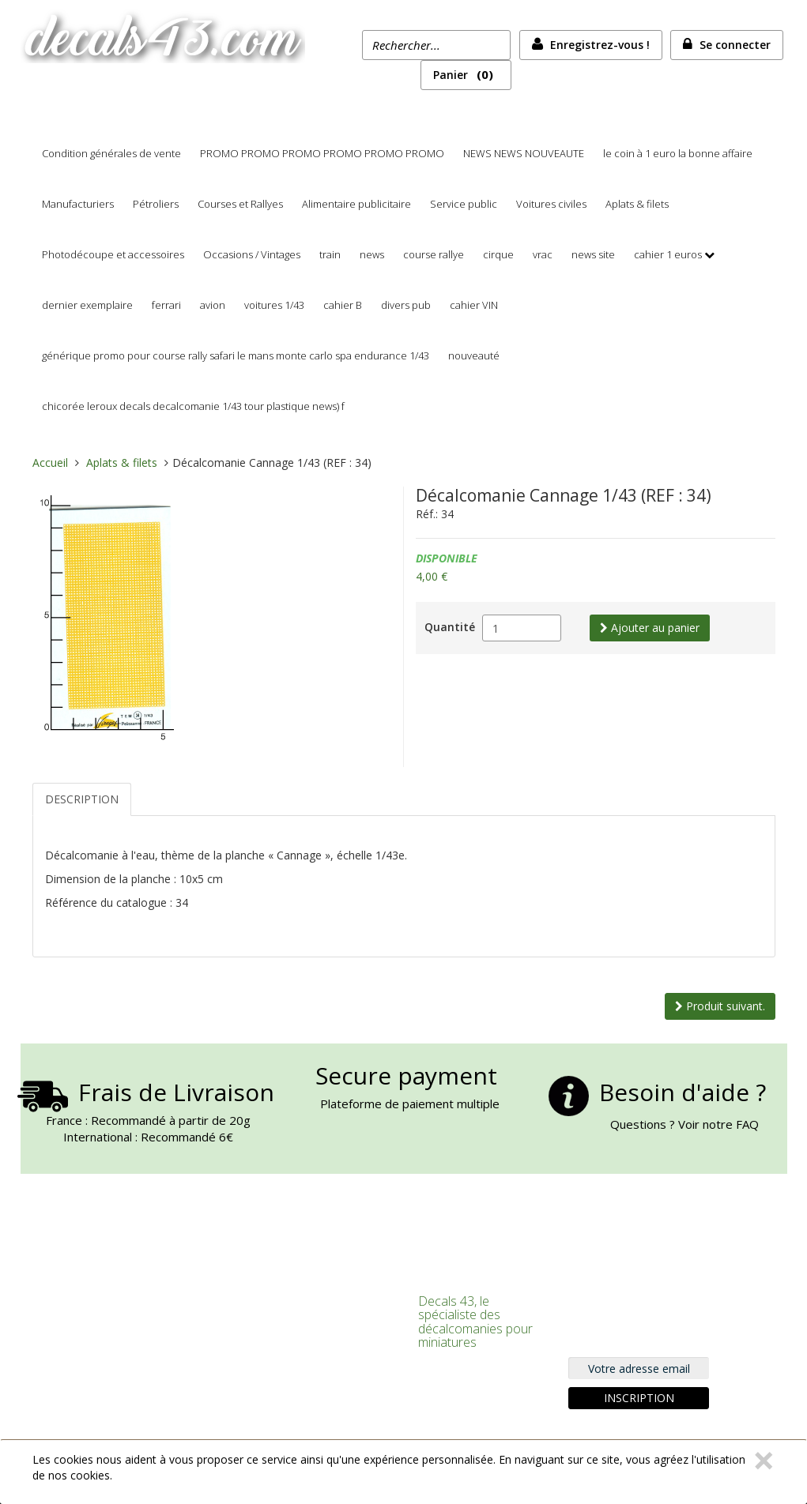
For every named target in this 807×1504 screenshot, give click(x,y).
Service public (463, 204)
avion (212, 305)
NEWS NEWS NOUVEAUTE (523, 153)
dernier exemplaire (87, 305)
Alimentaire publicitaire (356, 204)
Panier (466, 74)
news (372, 254)
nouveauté (474, 355)
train (330, 254)
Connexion (291, 1299)
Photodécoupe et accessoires (113, 254)
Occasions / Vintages (251, 254)
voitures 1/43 (274, 305)
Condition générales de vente (111, 153)
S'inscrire (286, 1319)
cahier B (342, 305)
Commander (296, 1360)
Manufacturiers (78, 204)
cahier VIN (474, 305)
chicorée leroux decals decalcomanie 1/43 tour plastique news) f (193, 406)
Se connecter (735, 44)
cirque (498, 254)
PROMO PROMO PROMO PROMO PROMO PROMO (322, 153)
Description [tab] (82, 799)
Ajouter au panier (650, 627)
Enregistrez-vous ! (600, 44)
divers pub (406, 305)
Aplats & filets (637, 204)
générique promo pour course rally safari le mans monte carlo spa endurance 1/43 (235, 355)
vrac (542, 254)
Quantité (449, 626)
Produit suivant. (720, 1005)
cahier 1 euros (668, 254)
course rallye (433, 254)
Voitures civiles (551, 204)
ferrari (166, 305)
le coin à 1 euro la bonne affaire (677, 153)
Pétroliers (156, 204)
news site (593, 254)
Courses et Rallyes (240, 204)
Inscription (639, 1397)
